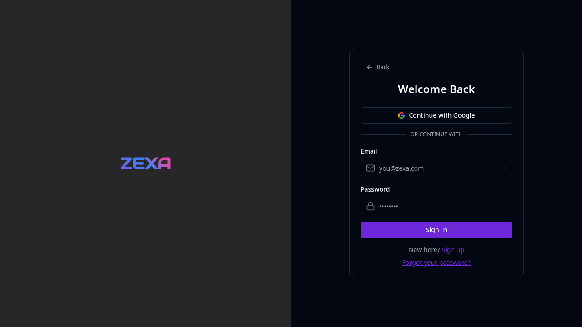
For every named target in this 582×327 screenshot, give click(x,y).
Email (369, 151)
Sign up (453, 249)
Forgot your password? (436, 262)
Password (375, 189)
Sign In (436, 229)
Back (377, 67)
